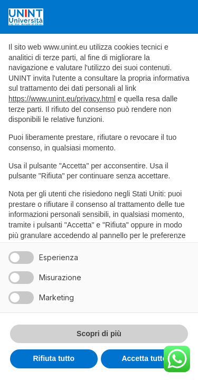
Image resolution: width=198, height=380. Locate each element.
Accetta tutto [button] (144, 358)
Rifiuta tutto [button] (53, 358)
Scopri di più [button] (99, 333)
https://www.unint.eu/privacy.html (62, 98)
